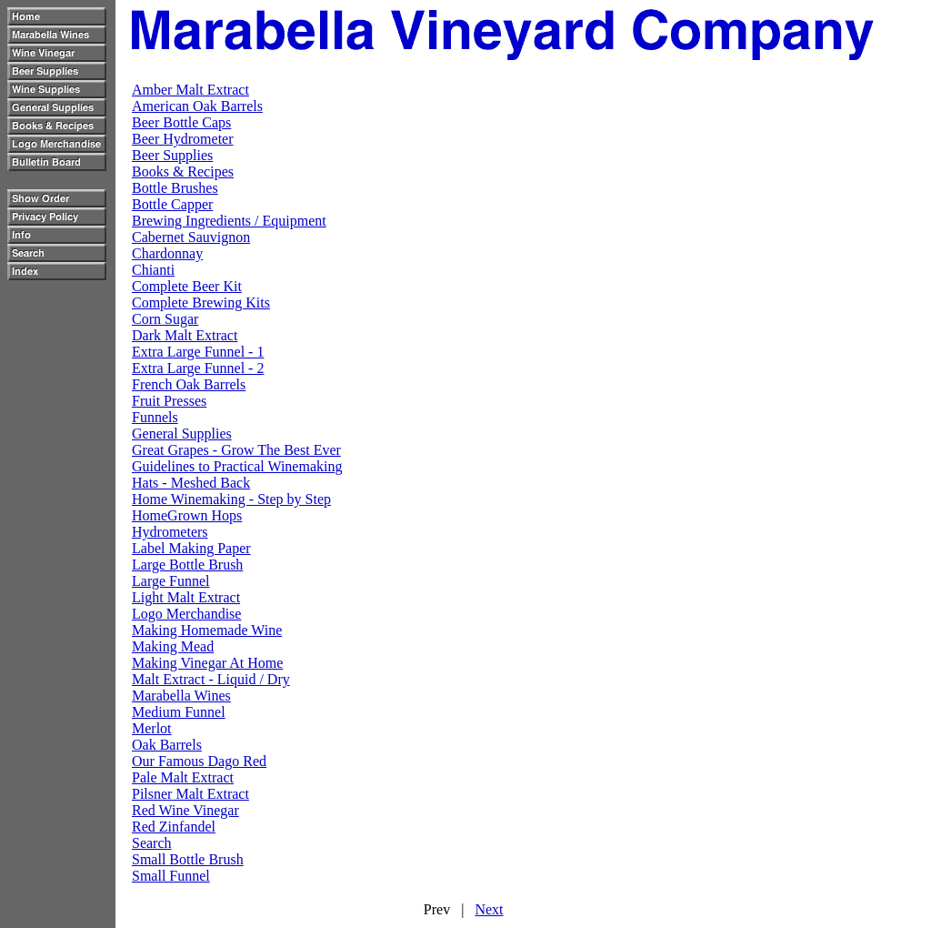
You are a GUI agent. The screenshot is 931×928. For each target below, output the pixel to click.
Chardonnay (167, 253)
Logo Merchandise (186, 613)
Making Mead (173, 646)
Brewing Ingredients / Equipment (229, 220)
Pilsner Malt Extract (190, 794)
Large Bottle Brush (187, 564)
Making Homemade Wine (207, 630)
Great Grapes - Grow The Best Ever (236, 450)
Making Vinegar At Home (207, 663)
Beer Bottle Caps (181, 122)
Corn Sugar (165, 319)
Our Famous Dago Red (199, 761)
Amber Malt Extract (190, 89)
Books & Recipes (183, 171)
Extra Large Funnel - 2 (198, 368)
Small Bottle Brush (188, 859)
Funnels (155, 417)
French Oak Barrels (188, 384)
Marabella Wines (181, 695)
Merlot (152, 728)
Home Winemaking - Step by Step (231, 499)
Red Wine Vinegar (185, 810)
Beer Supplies (172, 155)
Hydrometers (170, 532)
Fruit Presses (169, 401)
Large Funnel (170, 581)
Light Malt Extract (186, 597)
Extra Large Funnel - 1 (198, 351)
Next (489, 909)
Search (152, 843)
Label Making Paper (191, 548)
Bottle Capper (172, 204)
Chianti (153, 269)
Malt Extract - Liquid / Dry (211, 679)
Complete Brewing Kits (201, 302)
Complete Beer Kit (187, 286)
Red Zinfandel (173, 826)
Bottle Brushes (175, 188)
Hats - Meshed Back (191, 482)
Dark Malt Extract (184, 335)
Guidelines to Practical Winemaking (237, 466)
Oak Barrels (167, 744)
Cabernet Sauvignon (191, 237)
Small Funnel (171, 875)
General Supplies (182, 433)
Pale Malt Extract (183, 777)
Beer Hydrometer (183, 138)
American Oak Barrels (197, 106)
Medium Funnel (178, 712)
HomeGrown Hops (187, 515)
